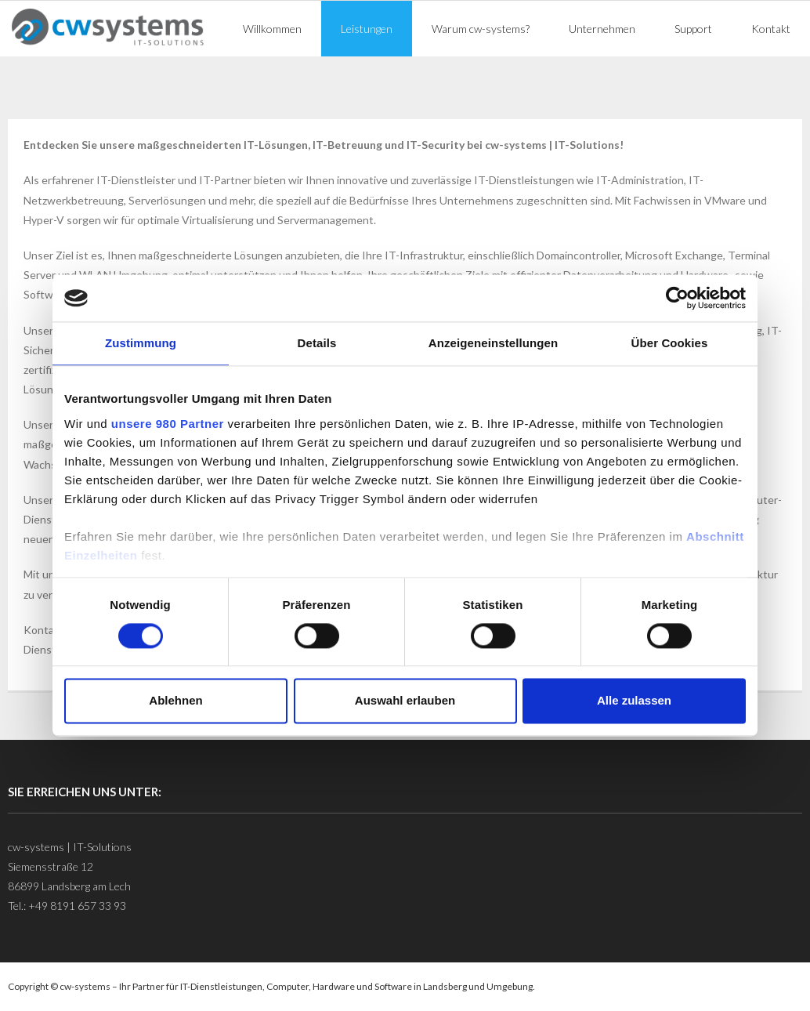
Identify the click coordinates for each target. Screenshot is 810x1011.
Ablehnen (175, 701)
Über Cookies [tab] (669, 343)
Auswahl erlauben (405, 701)
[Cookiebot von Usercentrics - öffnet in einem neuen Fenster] (677, 298)
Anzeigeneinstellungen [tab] (493, 343)
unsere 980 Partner (167, 423)
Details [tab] (317, 343)
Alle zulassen (634, 701)
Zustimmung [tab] (140, 343)
